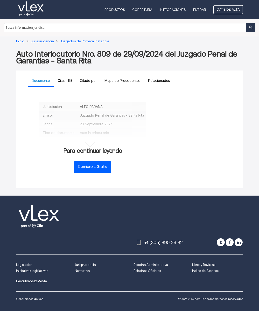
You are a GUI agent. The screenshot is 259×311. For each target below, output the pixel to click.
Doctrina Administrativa (150, 265)
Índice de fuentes (205, 271)
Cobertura (142, 10)
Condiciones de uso (29, 298)
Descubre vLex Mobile (31, 281)
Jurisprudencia (85, 265)
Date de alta (228, 9)
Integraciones (173, 10)
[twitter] (221, 242)
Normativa (82, 271)
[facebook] (230, 242)
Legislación (24, 265)
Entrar (199, 10)
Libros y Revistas (203, 265)
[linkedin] (239, 242)
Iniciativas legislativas (32, 271)
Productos (115, 10)
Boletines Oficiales (147, 271)
